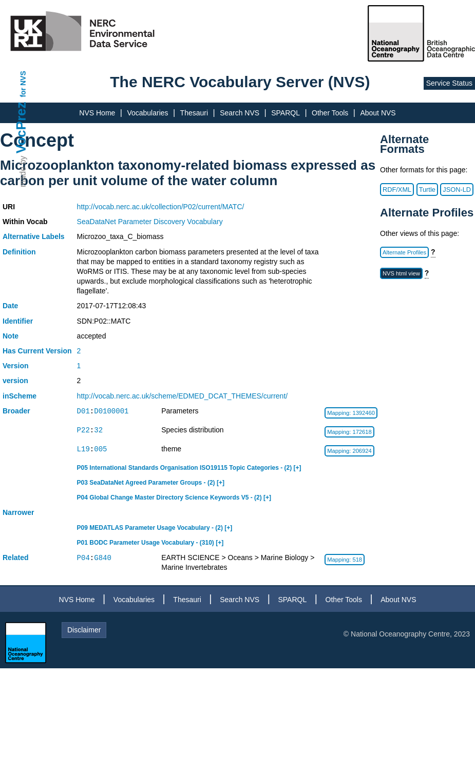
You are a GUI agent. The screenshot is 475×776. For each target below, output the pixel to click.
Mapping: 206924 (349, 451)
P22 (83, 430)
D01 (83, 411)
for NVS (23, 84)
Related (16, 557)
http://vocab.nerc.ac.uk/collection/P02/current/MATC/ (160, 207)
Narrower (18, 512)
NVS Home (97, 113)
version (15, 380)
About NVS (377, 113)
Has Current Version (37, 351)
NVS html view (401, 273)
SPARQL (285, 113)
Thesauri (194, 113)
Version (16, 366)
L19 (83, 449)
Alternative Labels (34, 236)
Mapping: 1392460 (351, 413)
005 (100, 449)
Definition (19, 252)
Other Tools (330, 113)
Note (10, 336)
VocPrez (21, 127)
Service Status (449, 83)
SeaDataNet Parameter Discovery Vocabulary (150, 221)
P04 (83, 558)
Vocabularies (147, 113)
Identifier (18, 321)
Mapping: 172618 (349, 432)
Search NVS (239, 113)
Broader (16, 411)
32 (98, 430)
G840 (102, 558)
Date (10, 306)
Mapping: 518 (344, 559)
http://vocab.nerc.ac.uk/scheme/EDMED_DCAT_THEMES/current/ (182, 396)
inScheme (19, 396)
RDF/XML (397, 189)
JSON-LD (457, 189)
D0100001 (111, 411)
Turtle (427, 189)
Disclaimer (84, 630)
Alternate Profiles (404, 252)
